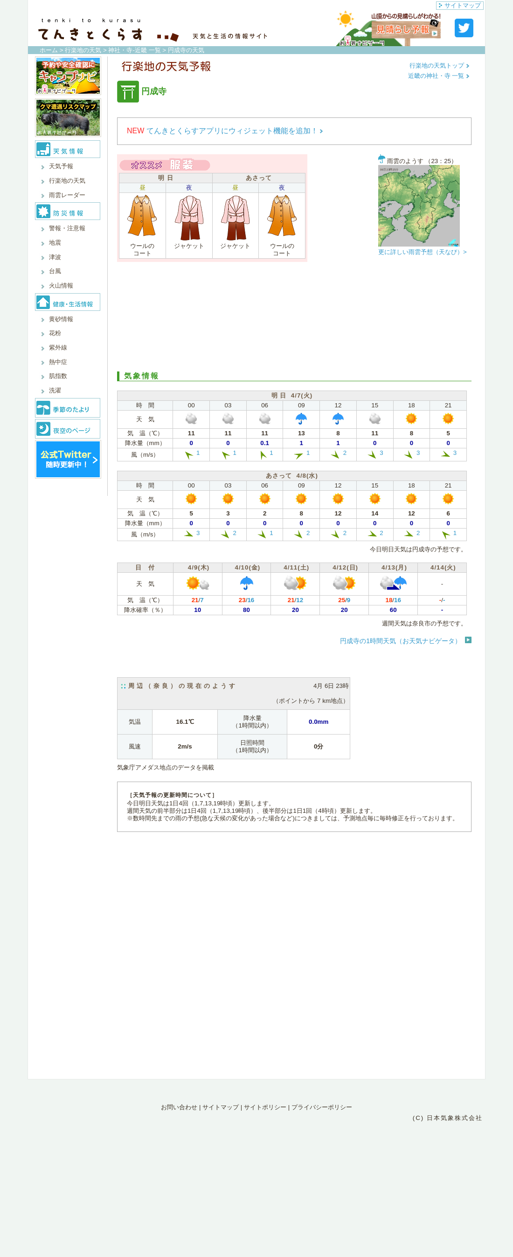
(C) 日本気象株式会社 (448, 1117)
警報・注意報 (67, 228)
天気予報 (61, 166)
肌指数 (58, 375)
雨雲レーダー (67, 195)
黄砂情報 (61, 319)
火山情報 (61, 285)
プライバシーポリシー (321, 1107)
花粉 (55, 333)
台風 (55, 271)
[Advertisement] (294, 315)
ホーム (49, 50)
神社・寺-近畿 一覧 (134, 50)
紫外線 (58, 347)
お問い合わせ (179, 1107)
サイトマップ (460, 5)
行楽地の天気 (83, 50)
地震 (55, 242)
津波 (55, 257)
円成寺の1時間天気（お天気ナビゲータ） (400, 641)
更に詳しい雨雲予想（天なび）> (422, 251)
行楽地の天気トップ (439, 65)
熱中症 (58, 361)
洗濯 (55, 390)
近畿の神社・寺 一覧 (439, 75)
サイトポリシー (265, 1107)
